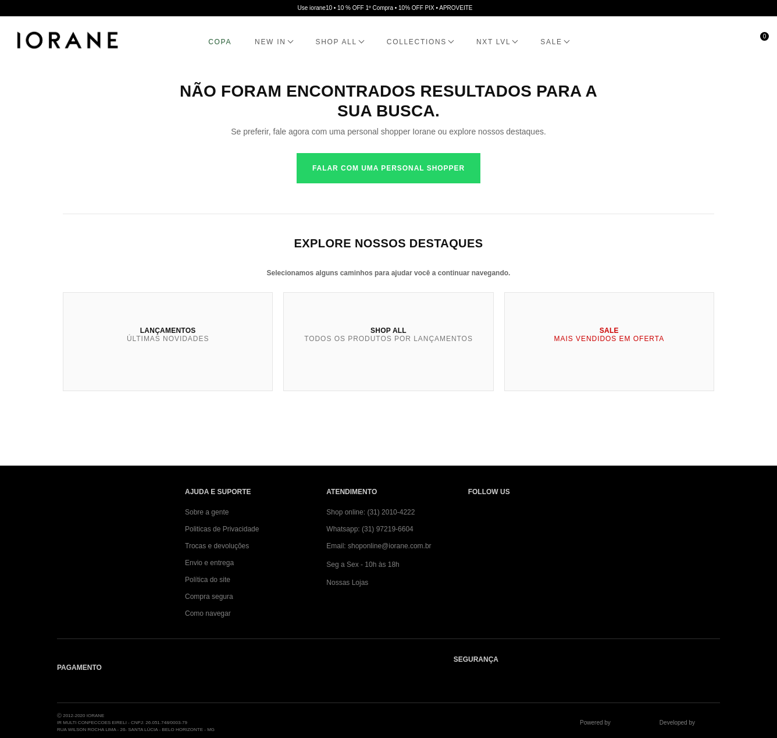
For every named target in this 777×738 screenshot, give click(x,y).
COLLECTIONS (417, 41)
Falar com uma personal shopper (388, 168)
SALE (551, 41)
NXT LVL (493, 41)
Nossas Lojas (347, 583)
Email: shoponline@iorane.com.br (378, 546)
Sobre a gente (207, 512)
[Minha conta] (706, 41)
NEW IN (270, 41)
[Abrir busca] (680, 41)
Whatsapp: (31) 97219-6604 (369, 529)
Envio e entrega (209, 563)
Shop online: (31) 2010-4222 (370, 512)
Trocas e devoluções (217, 546)
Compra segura (209, 596)
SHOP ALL (336, 41)
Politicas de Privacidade (222, 529)
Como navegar (208, 613)
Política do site (207, 580)
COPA (219, 41)
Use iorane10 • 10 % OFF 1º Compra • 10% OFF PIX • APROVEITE (385, 8)
